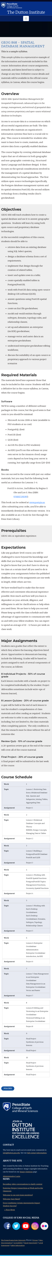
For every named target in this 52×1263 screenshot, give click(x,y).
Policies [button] (8, 1088)
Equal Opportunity (30, 1243)
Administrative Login (11, 1176)
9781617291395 (20, 496)
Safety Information (18, 1245)
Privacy (35, 1240)
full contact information (37, 1153)
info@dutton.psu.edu (11, 1153)
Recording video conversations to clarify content (22, 1184)
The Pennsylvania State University (13, 1240)
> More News (9, 1210)
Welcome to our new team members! (18, 1195)
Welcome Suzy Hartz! (11, 1199)
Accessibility (18, 1243)
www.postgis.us (37, 502)
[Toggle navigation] (26, 18)
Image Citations (26, 1172)
